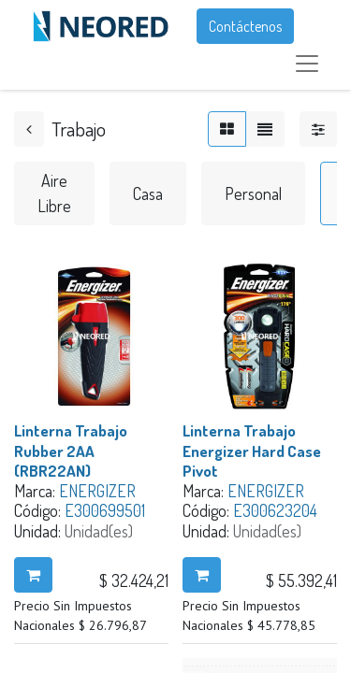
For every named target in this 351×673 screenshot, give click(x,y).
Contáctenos (245, 26)
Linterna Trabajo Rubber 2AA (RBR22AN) (70, 450)
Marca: (36, 490)
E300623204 (275, 510)
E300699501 (105, 510)
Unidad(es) (99, 531)
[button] (33, 575)
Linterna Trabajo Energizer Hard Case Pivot (252, 450)
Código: (39, 510)
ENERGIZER (97, 490)
